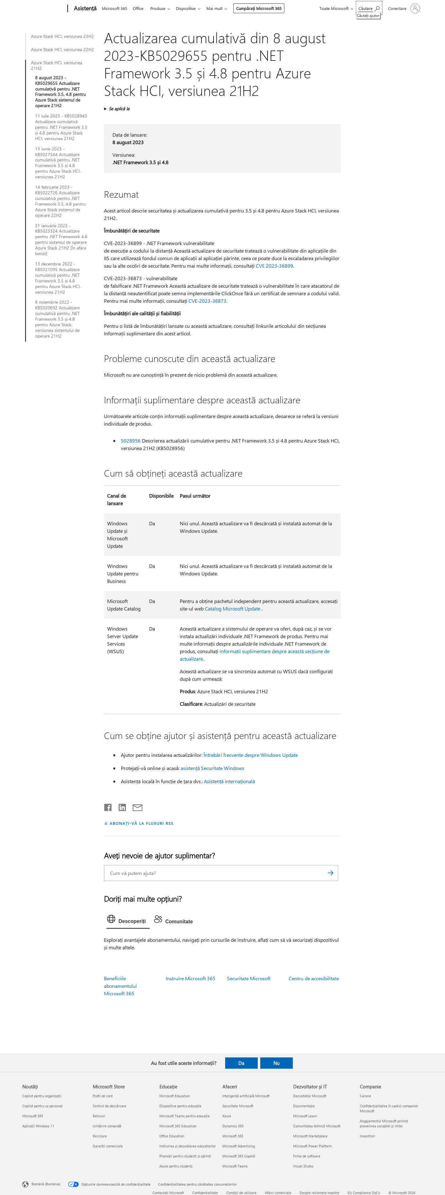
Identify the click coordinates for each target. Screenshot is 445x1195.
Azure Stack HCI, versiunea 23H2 (62, 36)
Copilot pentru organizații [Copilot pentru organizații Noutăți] (41, 1095)
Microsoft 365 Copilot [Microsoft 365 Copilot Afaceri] (238, 1156)
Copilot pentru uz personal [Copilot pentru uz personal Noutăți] (42, 1105)
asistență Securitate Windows (212, 768)
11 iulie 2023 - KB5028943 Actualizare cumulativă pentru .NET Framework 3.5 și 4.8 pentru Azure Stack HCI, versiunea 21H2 (61, 127)
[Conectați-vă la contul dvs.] (403, 8)
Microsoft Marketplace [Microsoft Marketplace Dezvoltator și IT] (310, 1136)
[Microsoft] (43, 8)
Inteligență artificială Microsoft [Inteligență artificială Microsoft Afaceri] (246, 1095)
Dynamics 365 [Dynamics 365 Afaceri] (233, 1126)
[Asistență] (84, 8)
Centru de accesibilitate (314, 978)
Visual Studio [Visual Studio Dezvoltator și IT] (303, 1166)
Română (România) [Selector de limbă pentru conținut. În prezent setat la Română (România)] (46, 1184)
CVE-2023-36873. (208, 300)
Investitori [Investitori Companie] (367, 1136)
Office (139, 8)
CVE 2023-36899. (275, 265)
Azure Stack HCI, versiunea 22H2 (62, 49)
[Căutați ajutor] (369, 8)
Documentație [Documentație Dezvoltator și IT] (304, 1105)
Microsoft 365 (114, 8)
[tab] (127, 920)
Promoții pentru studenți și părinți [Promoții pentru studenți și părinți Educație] (185, 1156)
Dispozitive (189, 8)
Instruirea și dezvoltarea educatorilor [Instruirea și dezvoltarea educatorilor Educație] (187, 1146)
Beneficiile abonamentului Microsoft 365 (120, 986)
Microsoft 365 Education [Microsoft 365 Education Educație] (177, 1126)
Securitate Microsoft (249, 978)
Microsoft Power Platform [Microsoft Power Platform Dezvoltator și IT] (312, 1146)
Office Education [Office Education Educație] (171, 1136)
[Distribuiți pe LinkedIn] (120, 806)
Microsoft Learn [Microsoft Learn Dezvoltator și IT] (305, 1116)
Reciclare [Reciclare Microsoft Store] (100, 1136)
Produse (160, 8)
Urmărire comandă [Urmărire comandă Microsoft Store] (107, 1126)
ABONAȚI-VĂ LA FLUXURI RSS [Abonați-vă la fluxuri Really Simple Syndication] (141, 823)
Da (241, 1063)
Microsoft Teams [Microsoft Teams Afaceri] (235, 1166)
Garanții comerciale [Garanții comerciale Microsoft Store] (108, 1146)
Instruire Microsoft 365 (190, 978)
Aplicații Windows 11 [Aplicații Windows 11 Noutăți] (38, 1126)
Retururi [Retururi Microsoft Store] (99, 1116)
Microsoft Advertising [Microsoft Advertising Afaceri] (238, 1146)
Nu (276, 1063)
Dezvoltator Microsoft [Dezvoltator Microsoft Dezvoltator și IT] (309, 1095)
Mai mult (219, 8)
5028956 (131, 440)
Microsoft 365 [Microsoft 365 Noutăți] (32, 1116)
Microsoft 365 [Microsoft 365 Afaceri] (232, 1136)
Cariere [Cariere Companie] (365, 1095)
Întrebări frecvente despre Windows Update (251, 755)
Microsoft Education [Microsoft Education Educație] (174, 1095)
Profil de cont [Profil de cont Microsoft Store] (103, 1095)
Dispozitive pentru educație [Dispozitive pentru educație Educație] (180, 1105)
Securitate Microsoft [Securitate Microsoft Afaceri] (237, 1105)
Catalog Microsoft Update (232, 608)
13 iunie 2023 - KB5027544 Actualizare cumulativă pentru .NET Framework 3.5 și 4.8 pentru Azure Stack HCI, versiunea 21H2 (58, 163)
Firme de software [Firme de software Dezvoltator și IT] (306, 1156)
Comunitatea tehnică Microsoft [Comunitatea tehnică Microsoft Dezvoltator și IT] (316, 1126)
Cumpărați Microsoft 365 (264, 8)
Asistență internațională (229, 781)
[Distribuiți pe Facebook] (108, 806)
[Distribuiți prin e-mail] (134, 806)
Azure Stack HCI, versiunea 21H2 (56, 65)
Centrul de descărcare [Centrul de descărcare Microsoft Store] (109, 1105)
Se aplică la (119, 109)
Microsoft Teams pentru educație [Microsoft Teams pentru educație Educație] (184, 1116)
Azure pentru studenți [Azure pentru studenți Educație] (176, 1166)
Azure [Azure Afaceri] (226, 1116)
